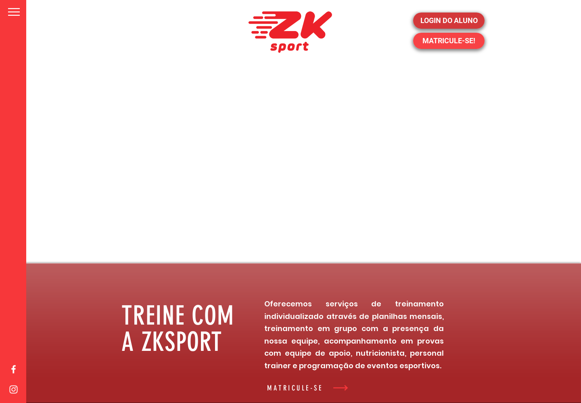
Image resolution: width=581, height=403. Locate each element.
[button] (14, 12)
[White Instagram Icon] (13, 389)
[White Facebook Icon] (13, 369)
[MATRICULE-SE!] (449, 41)
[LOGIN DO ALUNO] (449, 21)
